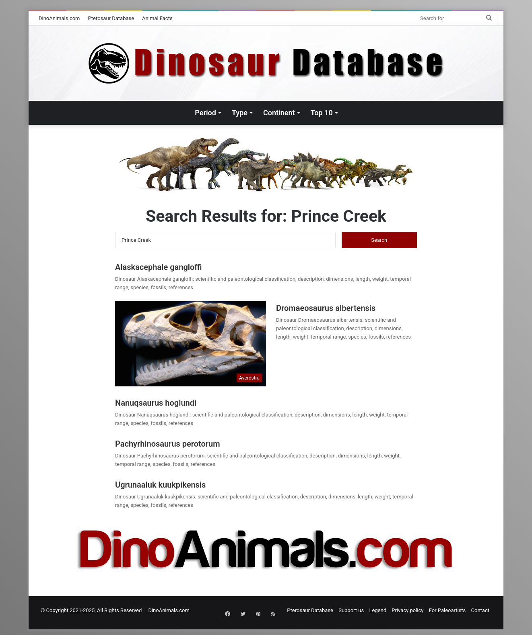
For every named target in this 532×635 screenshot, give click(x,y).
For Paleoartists (447, 610)
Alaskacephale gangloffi (158, 267)
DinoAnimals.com (59, 18)
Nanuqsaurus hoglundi (155, 403)
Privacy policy (407, 610)
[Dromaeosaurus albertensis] (190, 343)
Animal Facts (157, 18)
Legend (377, 610)
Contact (480, 610)
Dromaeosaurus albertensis (325, 308)
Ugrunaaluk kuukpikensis (160, 485)
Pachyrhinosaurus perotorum (167, 444)
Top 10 (322, 112)
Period (205, 112)
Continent (279, 112)
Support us (351, 610)
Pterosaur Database (111, 18)
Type (239, 112)
